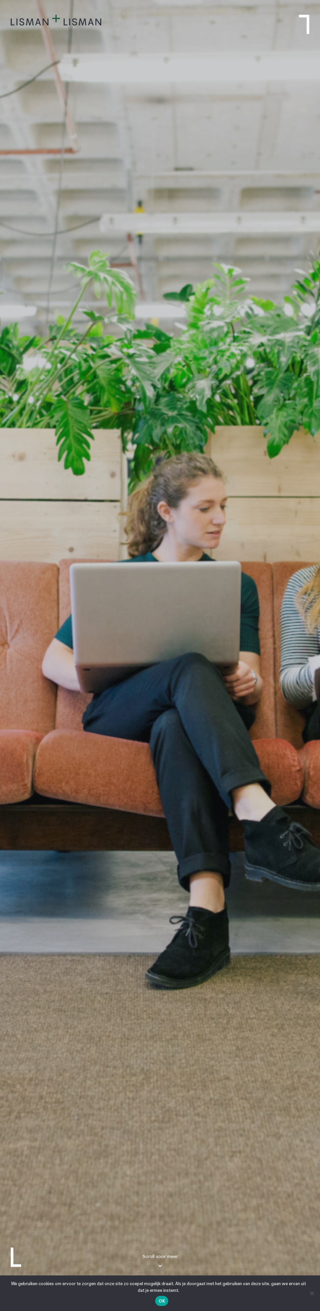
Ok (161, 1301)
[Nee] (311, 1293)
